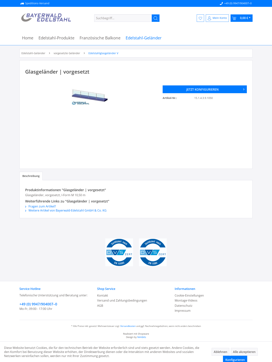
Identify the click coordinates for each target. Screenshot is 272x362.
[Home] (27, 37)
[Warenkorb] (242, 18)
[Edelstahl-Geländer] (143, 37)
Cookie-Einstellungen (189, 295)
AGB (100, 306)
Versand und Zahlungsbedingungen (122, 300)
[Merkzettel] (200, 18)
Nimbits (141, 337)
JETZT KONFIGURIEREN (215, 89)
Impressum (183, 311)
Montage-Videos (186, 300)
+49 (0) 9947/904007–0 (238, 3)
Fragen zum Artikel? (40, 206)
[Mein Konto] (217, 18)
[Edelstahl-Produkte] (56, 37)
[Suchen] (155, 18)
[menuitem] (126, 18)
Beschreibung (31, 176)
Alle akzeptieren (244, 352)
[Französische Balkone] (100, 37)
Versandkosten (128, 326)
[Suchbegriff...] (126, 18)
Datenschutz (183, 306)
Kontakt (102, 295)
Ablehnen (220, 352)
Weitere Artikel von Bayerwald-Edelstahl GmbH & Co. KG (66, 210)
